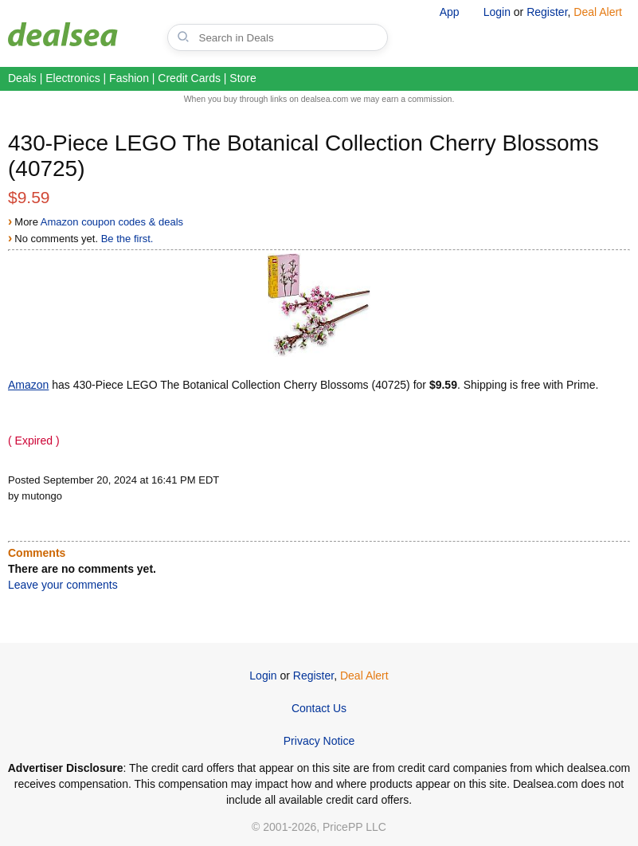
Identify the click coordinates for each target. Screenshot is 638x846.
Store (242, 78)
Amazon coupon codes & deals (112, 222)
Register (546, 12)
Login (497, 12)
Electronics (72, 78)
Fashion (129, 78)
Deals (22, 78)
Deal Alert (597, 12)
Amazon (28, 384)
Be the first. (127, 239)
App (450, 12)
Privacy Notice (319, 740)
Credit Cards (189, 78)
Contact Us (319, 708)
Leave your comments (63, 584)
